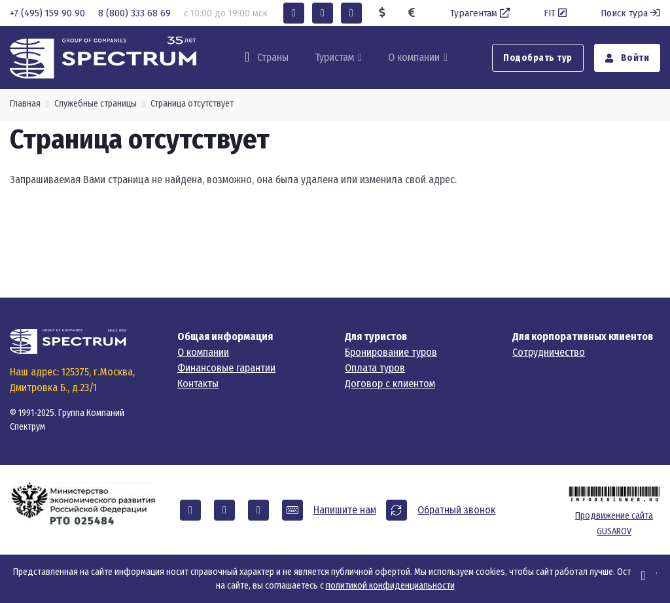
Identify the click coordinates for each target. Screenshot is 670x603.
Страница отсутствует (192, 103)
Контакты (198, 383)
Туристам (334, 57)
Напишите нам (344, 510)
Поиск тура (630, 13)
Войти (627, 57)
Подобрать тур (538, 57)
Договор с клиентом (390, 383)
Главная (25, 103)
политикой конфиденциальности (390, 585)
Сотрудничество (548, 352)
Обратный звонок (456, 510)
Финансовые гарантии (226, 368)
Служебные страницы (95, 103)
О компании (414, 57)
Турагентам (481, 13)
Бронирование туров (391, 352)
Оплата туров (375, 368)
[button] (293, 13)
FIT (556, 13)
